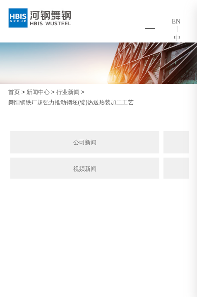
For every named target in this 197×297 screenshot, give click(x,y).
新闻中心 (38, 92)
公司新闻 (84, 142)
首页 (14, 92)
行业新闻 (67, 92)
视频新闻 (84, 168)
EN (176, 21)
